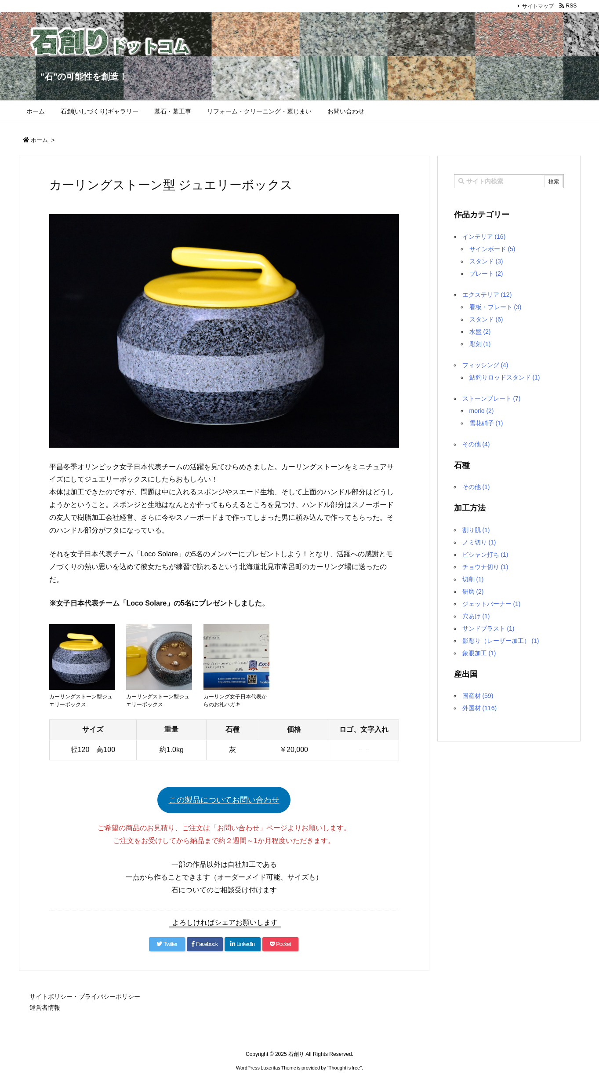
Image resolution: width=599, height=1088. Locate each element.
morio (481, 410)
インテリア (484, 236)
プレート (486, 273)
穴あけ (476, 616)
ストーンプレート (491, 398)
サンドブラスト (488, 628)
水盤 (480, 331)
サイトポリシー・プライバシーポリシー (84, 996)
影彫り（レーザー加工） (500, 640)
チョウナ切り (485, 566)
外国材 (479, 708)
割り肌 (476, 529)
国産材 (478, 695)
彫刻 (480, 343)
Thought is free (344, 1067)
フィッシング (485, 365)
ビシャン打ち (485, 554)
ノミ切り (479, 542)
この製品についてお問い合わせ (224, 800)
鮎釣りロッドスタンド (504, 377)
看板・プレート (495, 306)
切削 (473, 579)
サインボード (492, 248)
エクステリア (487, 294)
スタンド (486, 261)
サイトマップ (538, 6)
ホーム (39, 140)
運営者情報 (44, 1007)
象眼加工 (479, 653)
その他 (476, 444)
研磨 (473, 591)
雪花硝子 (486, 423)
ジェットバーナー (491, 603)
